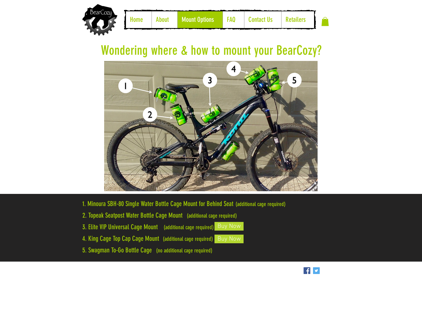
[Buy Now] (229, 226)
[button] (325, 21)
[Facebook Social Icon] (307, 270)
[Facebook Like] (210, 267)
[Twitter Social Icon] (316, 270)
